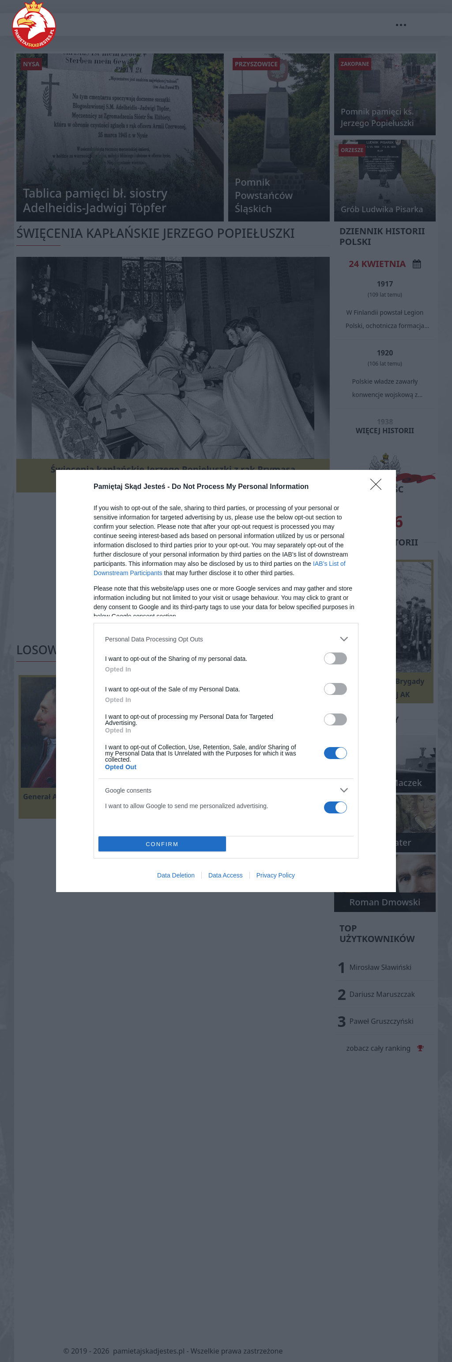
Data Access (225, 875)
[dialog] (226, 681)
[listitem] (226, 639)
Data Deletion (176, 875)
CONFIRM (162, 844)
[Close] (378, 487)
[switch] (335, 658)
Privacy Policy (275, 875)
